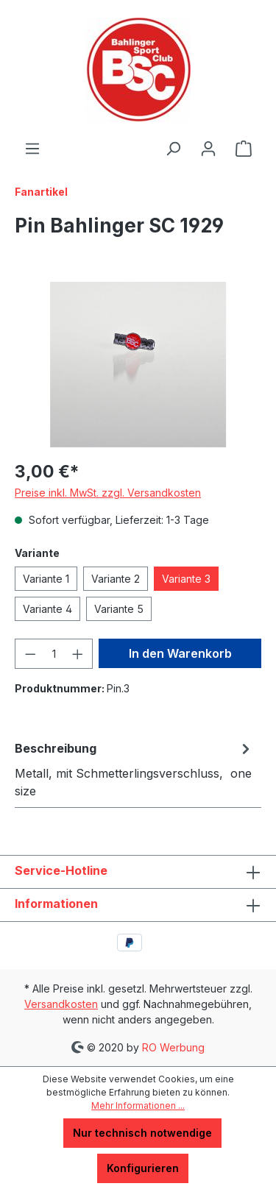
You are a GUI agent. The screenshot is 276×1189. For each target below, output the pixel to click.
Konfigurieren (143, 1168)
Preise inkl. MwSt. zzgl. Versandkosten (108, 492)
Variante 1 (46, 578)
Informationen (56, 903)
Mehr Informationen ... (138, 1105)
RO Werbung (172, 1046)
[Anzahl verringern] (30, 654)
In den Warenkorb (180, 653)
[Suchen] (173, 148)
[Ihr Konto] (208, 148)
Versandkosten (61, 1004)
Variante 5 (119, 609)
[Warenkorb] (243, 148)
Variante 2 (115, 578)
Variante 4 (47, 609)
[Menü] (32, 148)
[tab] (134, 768)
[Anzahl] (54, 654)
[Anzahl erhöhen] (78, 654)
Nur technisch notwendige (142, 1132)
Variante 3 (186, 578)
